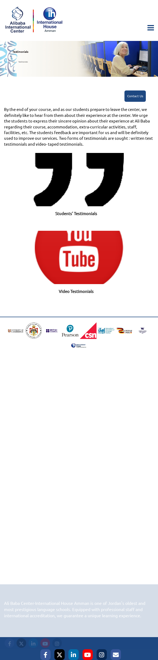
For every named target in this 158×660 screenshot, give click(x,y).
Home (13, 62)
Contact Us (135, 96)
